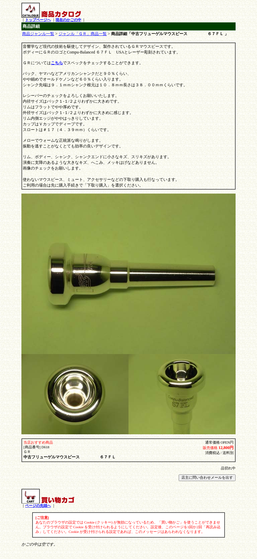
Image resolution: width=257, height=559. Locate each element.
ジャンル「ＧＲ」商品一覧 (83, 33)
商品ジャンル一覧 (38, 33)
